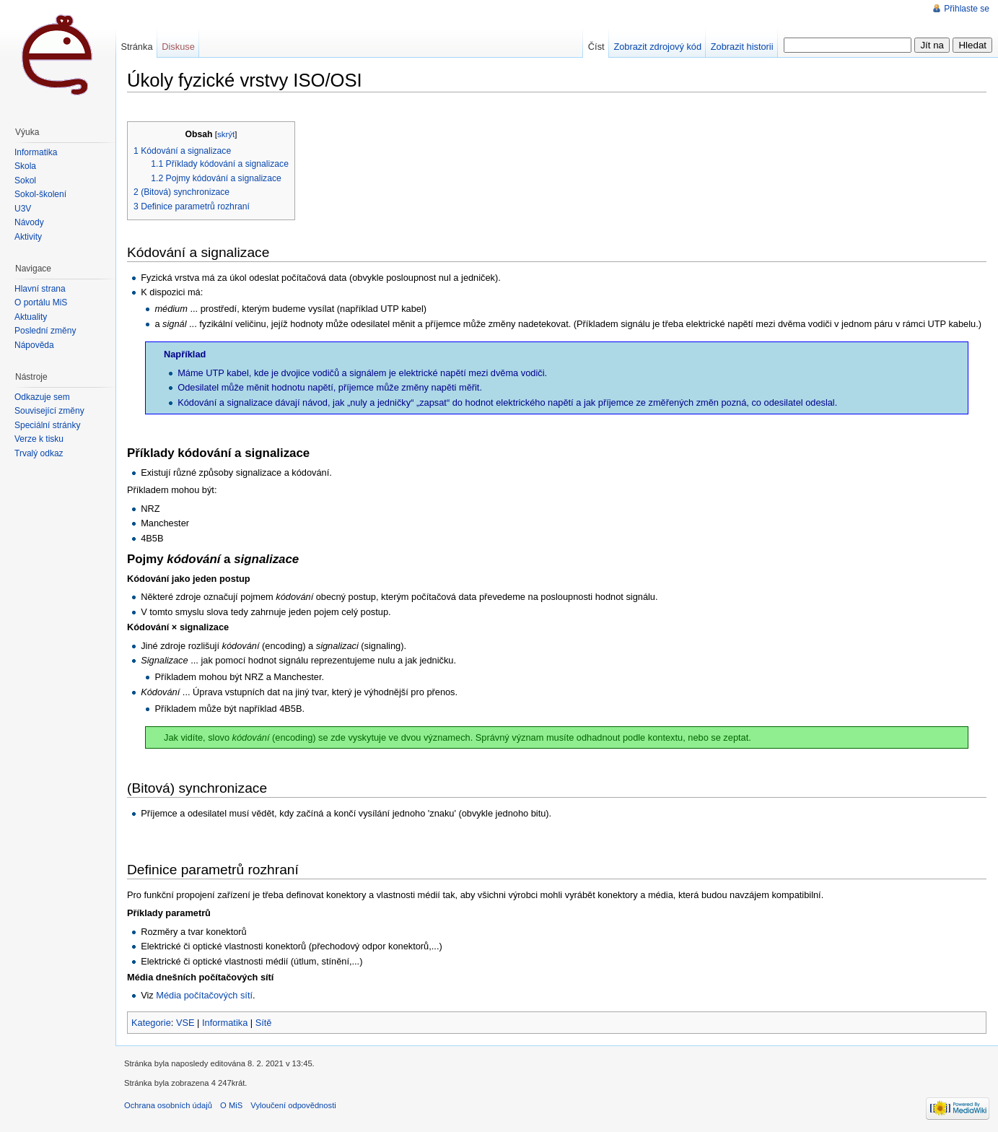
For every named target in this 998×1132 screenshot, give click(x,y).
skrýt (226, 134)
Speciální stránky (47, 425)
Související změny (49, 411)
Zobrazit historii (742, 46)
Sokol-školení (40, 194)
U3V (22, 209)
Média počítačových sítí (204, 995)
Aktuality (30, 317)
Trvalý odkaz (39, 453)
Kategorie (151, 1022)
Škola (25, 166)
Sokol (25, 180)
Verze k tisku (39, 439)
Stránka (136, 46)
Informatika (225, 1022)
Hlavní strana (40, 289)
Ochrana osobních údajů (168, 1105)
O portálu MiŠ (40, 302)
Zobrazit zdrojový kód (657, 46)
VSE (185, 1022)
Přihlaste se (966, 9)
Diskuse (178, 46)
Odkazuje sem (42, 397)
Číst (596, 46)
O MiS (231, 1105)
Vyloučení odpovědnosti (293, 1105)
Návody (29, 222)
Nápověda (34, 345)
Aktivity (28, 237)
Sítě (263, 1022)
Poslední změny (45, 331)
